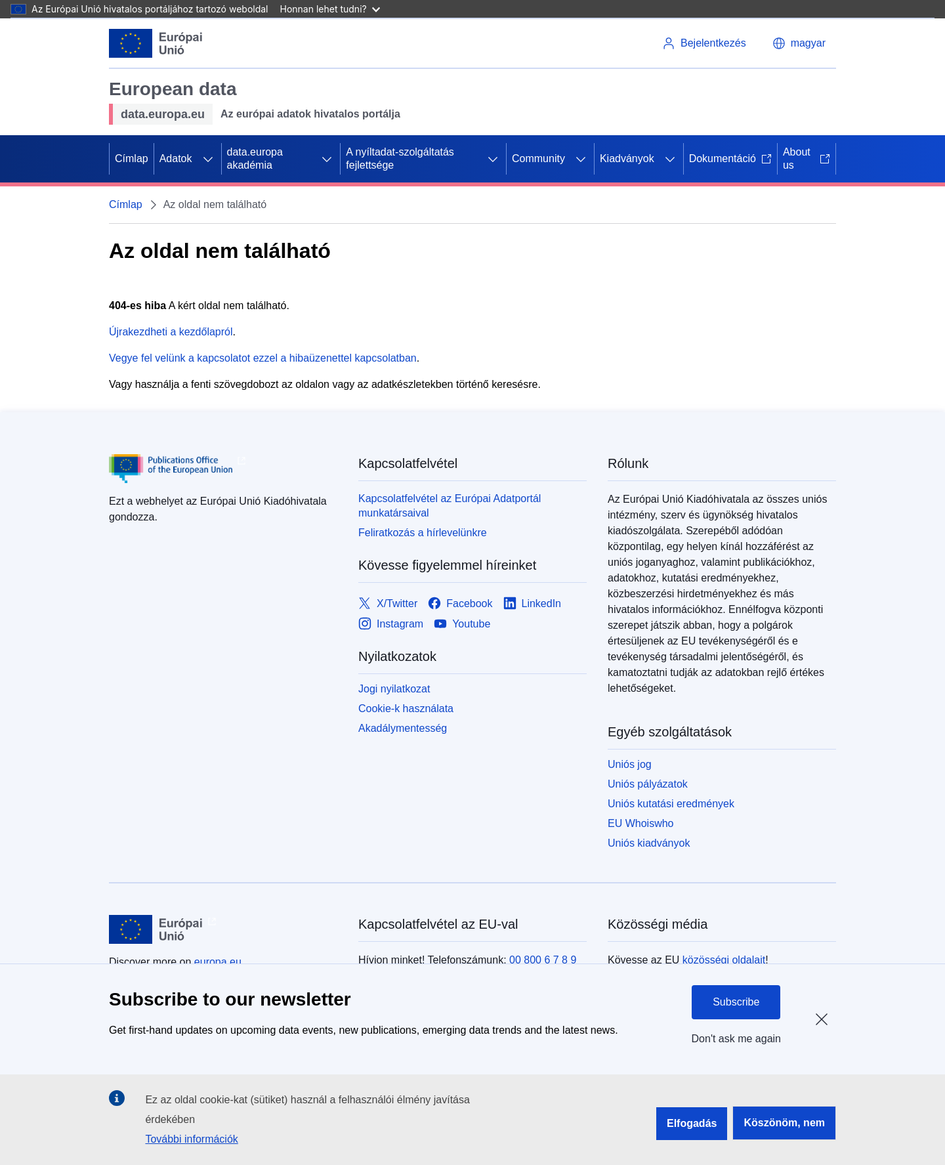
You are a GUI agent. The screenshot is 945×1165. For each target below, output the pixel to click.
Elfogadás (692, 1123)
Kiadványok (627, 158)
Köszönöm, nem (784, 1122)
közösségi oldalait (723, 959)
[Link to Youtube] (462, 623)
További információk (191, 1139)
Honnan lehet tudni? (330, 8)
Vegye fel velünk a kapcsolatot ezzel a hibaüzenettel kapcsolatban (263, 358)
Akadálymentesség (402, 728)
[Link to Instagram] (390, 623)
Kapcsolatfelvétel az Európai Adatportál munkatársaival (449, 506)
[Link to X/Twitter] (387, 603)
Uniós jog (630, 764)
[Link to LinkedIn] (532, 603)
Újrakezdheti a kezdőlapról (171, 331)
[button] (799, 43)
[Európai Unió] (156, 43)
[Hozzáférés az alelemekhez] (208, 158)
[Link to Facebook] (460, 603)
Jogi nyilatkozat (394, 688)
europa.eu (218, 961)
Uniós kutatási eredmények (671, 803)
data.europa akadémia (255, 158)
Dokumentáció (730, 158)
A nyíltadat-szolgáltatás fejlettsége (400, 158)
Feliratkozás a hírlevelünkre (422, 532)
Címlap (131, 158)
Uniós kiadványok (649, 843)
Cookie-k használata (405, 708)
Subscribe (736, 1001)
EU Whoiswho (640, 823)
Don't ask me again (736, 1038)
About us (806, 158)
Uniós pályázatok (648, 784)
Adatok (175, 158)
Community (538, 158)
